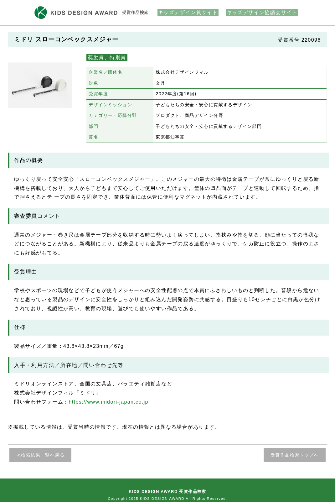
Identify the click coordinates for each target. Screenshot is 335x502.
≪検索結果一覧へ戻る (40, 455)
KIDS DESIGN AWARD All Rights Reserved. (183, 498)
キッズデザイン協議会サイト (262, 12)
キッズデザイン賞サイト (188, 12)
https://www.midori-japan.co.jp (108, 402)
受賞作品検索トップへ (295, 455)
